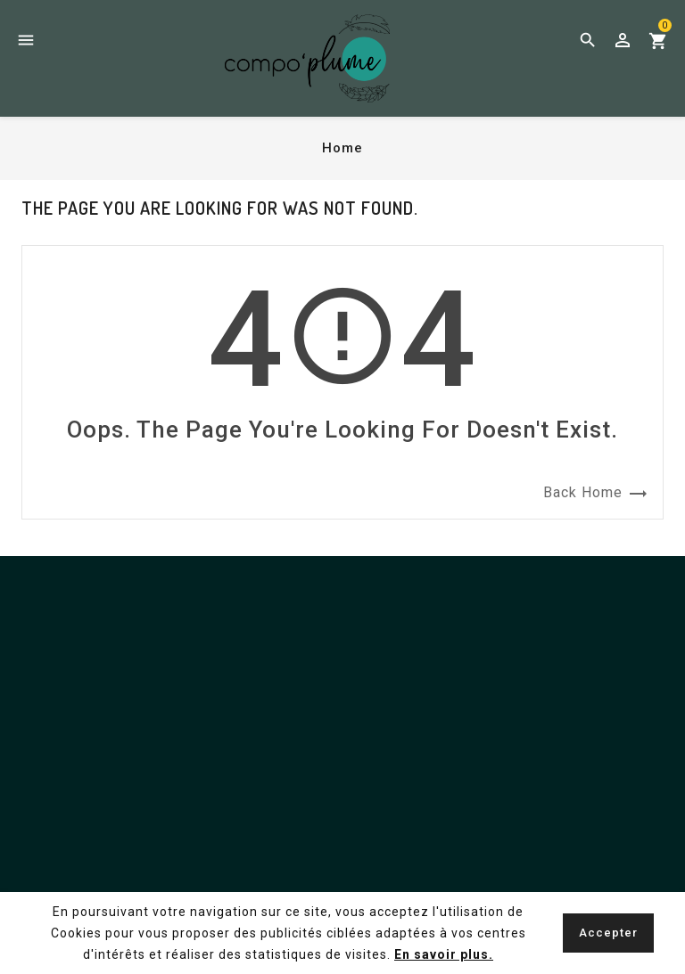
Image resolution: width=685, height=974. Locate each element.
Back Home (595, 493)
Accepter (608, 932)
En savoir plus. (443, 954)
